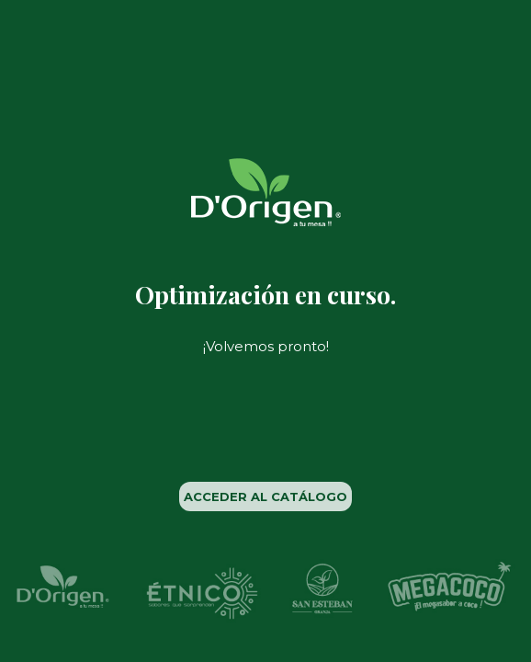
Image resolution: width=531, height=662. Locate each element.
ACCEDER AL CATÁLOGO (265, 496)
